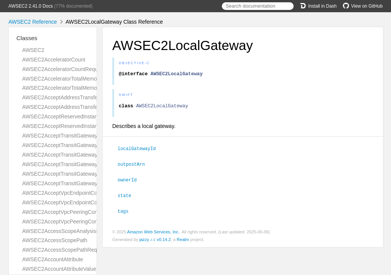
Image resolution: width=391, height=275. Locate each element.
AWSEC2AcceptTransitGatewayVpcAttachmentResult (85, 183)
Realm (183, 240)
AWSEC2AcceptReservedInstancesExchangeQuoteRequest (92, 116)
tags (126, 212)
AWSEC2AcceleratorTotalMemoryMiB (66, 79)
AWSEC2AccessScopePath (54, 240)
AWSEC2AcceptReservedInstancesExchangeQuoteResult (90, 126)
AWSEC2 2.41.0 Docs (30, 6)
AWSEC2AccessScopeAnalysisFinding (67, 231)
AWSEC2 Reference (32, 22)
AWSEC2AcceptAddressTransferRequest (70, 97)
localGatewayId (140, 150)
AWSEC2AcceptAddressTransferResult (68, 107)
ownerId (130, 181)
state (127, 196)
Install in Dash (318, 6)
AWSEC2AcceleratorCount (53, 60)
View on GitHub (363, 6)
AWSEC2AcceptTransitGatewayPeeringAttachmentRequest (92, 155)
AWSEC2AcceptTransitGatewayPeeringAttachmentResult (89, 164)
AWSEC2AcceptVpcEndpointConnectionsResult (78, 202)
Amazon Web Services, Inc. (153, 232)
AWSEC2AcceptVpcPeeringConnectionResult (75, 221)
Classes (26, 38)
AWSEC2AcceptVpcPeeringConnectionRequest (78, 212)
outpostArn (134, 166)
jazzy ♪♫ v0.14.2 (155, 240)
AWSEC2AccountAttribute (52, 259)
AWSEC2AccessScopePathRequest (64, 250)
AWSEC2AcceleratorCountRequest (63, 69)
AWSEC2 (33, 50)
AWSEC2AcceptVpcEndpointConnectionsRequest (81, 193)
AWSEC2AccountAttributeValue (59, 269)
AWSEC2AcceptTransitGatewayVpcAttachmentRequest (87, 174)
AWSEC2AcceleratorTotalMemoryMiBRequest (76, 88)
